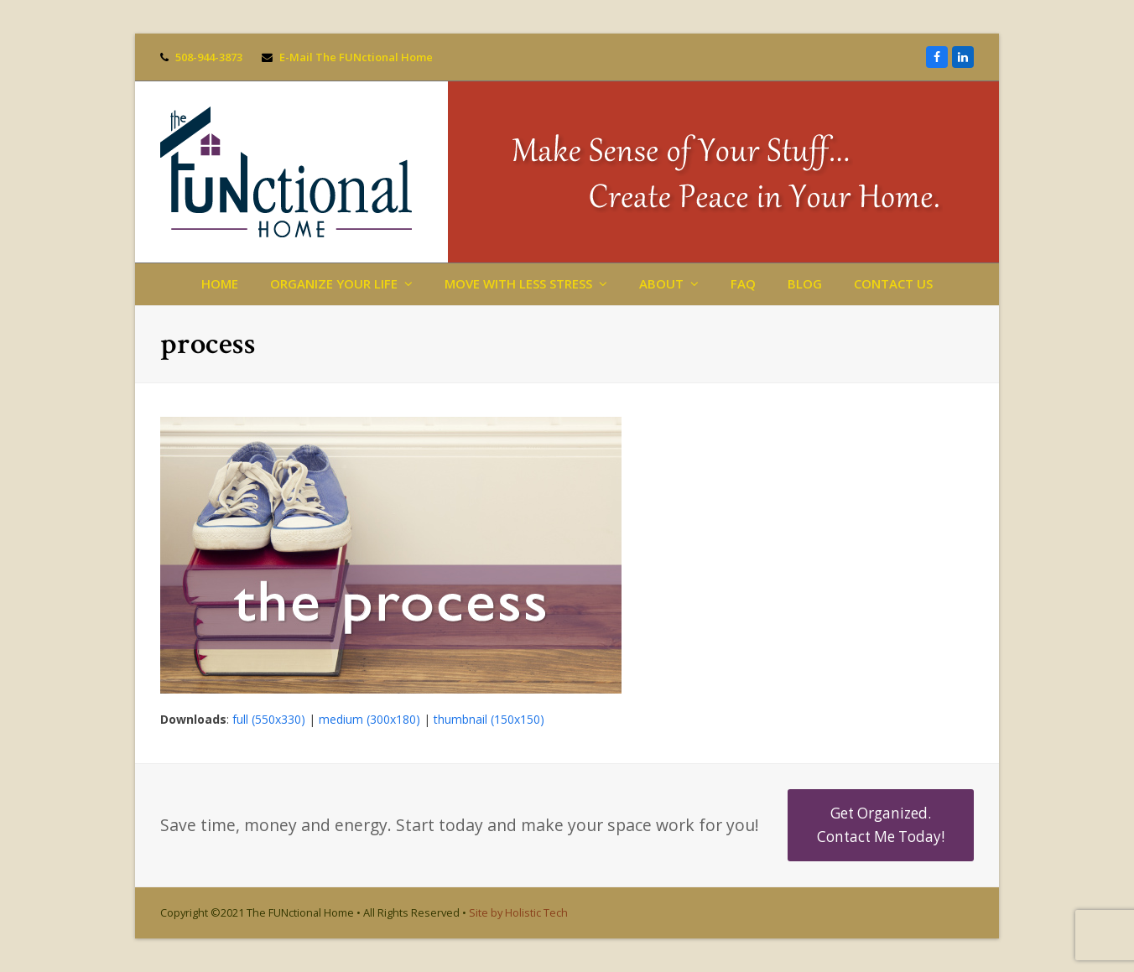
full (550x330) (268, 719)
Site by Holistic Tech (518, 912)
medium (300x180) (369, 719)
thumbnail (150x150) (489, 719)
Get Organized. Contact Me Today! (880, 824)
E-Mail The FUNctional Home (356, 57)
